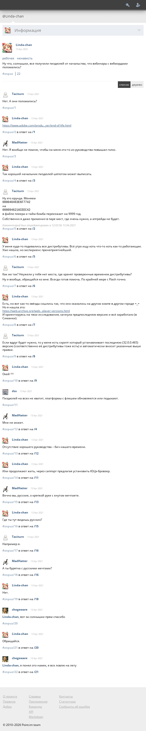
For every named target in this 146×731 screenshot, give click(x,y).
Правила (9, 700)
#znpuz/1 (9, 108)
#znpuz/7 (9, 285)
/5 (33, 255)
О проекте (10, 695)
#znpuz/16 (10, 525)
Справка (35, 695)
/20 (36, 647)
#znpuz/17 (10, 549)
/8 (33, 355)
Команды (35, 705)
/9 (35, 380)
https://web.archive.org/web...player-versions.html (36, 310)
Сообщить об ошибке (74, 705)
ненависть (24, 58)
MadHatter (19, 142)
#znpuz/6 (9, 255)
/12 (36, 452)
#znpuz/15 (10, 501)
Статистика (67, 700)
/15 (36, 525)
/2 (33, 228)
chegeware (19, 608)
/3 (33, 180)
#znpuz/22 (10, 671)
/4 (35, 428)
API (31, 711)
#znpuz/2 (9, 132)
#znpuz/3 (9, 156)
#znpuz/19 (10, 598)
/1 (33, 132)
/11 (36, 477)
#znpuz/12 (10, 428)
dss (14, 390)
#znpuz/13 (10, 452)
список (124, 85)
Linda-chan (24, 45)
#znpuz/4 (9, 180)
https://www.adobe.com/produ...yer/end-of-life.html (36, 125)
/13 (36, 501)
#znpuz (12, 74)
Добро (7, 705)
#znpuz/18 (10, 574)
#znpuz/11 (10, 404)
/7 (33, 324)
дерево (137, 85)
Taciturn (18, 94)
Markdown (36, 716)
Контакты (66, 695)
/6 (33, 285)
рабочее (8, 58)
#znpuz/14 (10, 477)
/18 (36, 598)
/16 (36, 549)
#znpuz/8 (9, 324)
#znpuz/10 (10, 380)
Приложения (38, 700)
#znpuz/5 (9, 228)
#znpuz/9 (9, 355)
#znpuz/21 (10, 647)
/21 (36, 671)
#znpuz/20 (10, 622)
